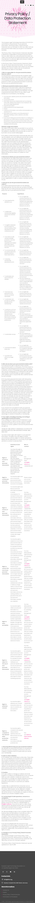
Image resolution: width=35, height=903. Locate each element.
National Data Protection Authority (28, 736)
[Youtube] (31, 5)
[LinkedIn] (33, 5)
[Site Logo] (6, 2)
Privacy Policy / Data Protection (11, 894)
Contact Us (6, 890)
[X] (28, 5)
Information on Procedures (10, 897)
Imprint (5, 892)
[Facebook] (25, 5)
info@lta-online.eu (7, 804)
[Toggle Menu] (22, 2)
